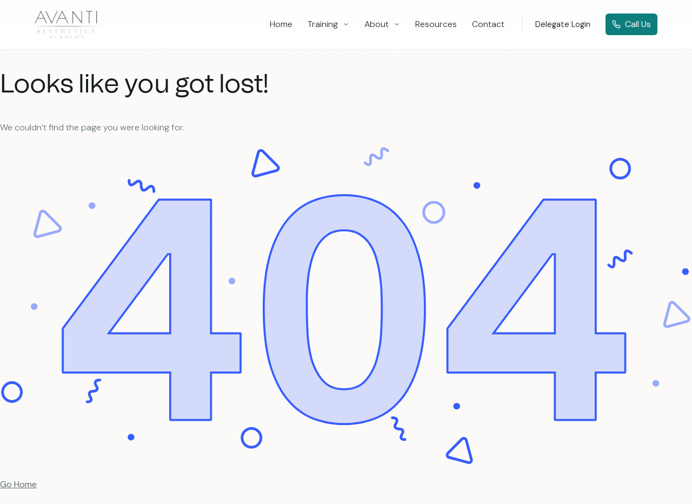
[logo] (67, 24)
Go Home (18, 484)
